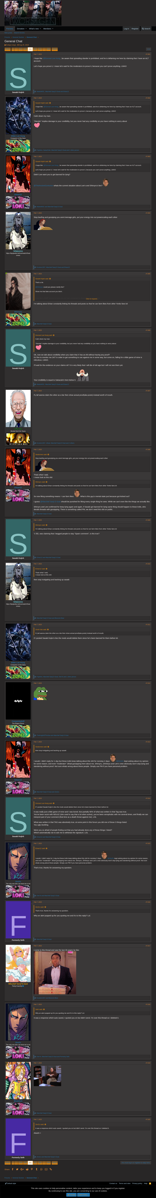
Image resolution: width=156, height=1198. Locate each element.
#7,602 (148, 98)
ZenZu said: (40, 910)
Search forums (19, 33)
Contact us (113, 1183)
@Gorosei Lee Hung (51, 58)
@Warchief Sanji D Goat (50, 501)
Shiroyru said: (40, 482)
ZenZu (18, 884)
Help (145, 1183)
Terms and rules (124, 1183)
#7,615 (148, 846)
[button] (26, 28)
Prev (8, 49)
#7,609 (148, 523)
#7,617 (148, 948)
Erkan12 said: (40, 571)
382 (35, 49)
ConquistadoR (18, 724)
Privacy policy (137, 1183)
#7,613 (148, 744)
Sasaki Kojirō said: (42, 103)
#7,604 (148, 213)
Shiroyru (18, 312)
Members (47, 29)
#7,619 (148, 1065)
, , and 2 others (56, 443)
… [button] (16, 49)
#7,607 (148, 391)
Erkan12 (18, 194)
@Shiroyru (39, 287)
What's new (34, 29)
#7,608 (148, 449)
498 (48, 49)
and (50, 207)
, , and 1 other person (58, 150)
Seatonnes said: (41, 454)
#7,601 (148, 54)
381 (30, 49)
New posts (8, 33)
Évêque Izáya (11, 45)
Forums (9, 29)
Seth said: (39, 1012)
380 (25, 49)
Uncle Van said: (41, 632)
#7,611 (148, 627)
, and (53, 91)
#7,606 (148, 330)
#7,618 (148, 1007)
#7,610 (148, 566)
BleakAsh (18, 1103)
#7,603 (148, 156)
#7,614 (148, 801)
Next (54, 49)
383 (40, 49)
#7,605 (148, 274)
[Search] (146, 28)
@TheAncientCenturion (43, 185)
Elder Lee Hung (18, 136)
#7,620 (148, 1122)
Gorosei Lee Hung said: (44, 335)
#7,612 (148, 686)
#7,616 (148, 905)
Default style (10, 1183)
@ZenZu (120, 764)
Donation (20, 29)
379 (20, 49)
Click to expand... (92, 299)
